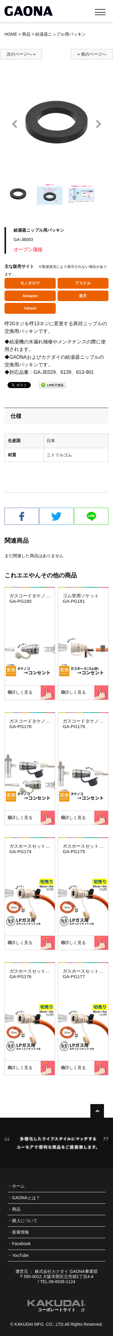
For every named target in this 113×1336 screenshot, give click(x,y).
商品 (26, 34)
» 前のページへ (91, 54)
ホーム (18, 1185)
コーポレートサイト (57, 1309)
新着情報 (20, 1232)
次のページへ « (21, 54)
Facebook (21, 1243)
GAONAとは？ (26, 1197)
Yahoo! (30, 308)
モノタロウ (30, 283)
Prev (14, 124)
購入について (24, 1220)
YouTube (20, 1255)
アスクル (83, 283)
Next (98, 124)
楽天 (83, 296)
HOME (11, 34)
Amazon (30, 296)
